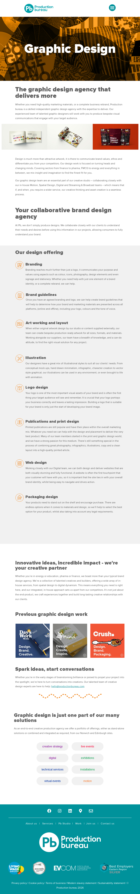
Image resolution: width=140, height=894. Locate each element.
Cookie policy (36, 883)
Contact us (107, 823)
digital (53, 758)
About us (31, 823)
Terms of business (56, 883)
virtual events (53, 781)
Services (47, 823)
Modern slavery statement (81, 883)
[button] (112, 7)
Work (78, 823)
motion (87, 781)
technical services (53, 769)
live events (87, 746)
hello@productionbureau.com (67, 686)
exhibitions (87, 758)
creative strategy (53, 746)
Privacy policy (19, 883)
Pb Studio (64, 823)
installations (87, 769)
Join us (90, 823)
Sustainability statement (111, 883)
